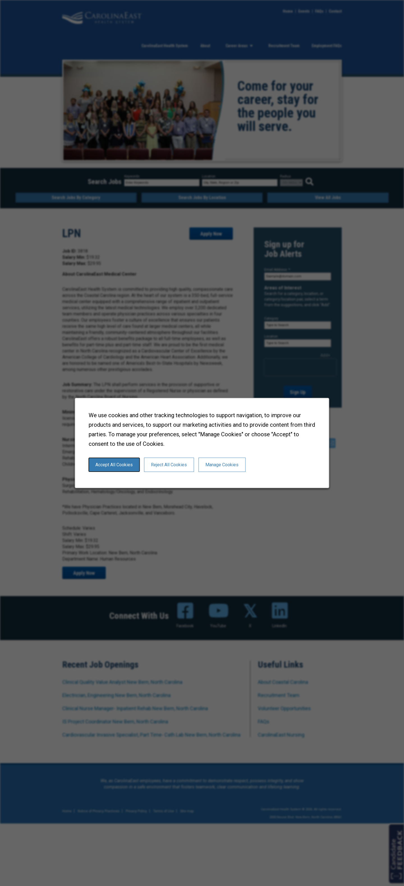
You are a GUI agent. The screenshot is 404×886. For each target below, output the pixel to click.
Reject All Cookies (169, 464)
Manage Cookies (221, 464)
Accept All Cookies (114, 464)
